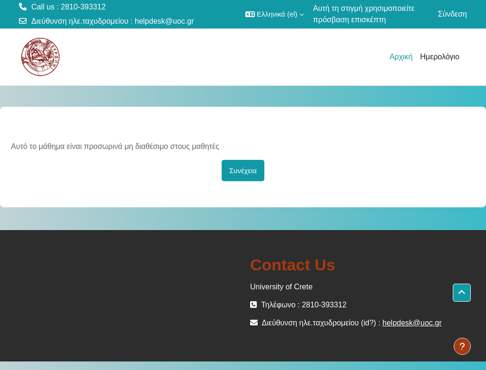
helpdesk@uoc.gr (164, 21)
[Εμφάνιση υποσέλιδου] (462, 346)
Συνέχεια (243, 170)
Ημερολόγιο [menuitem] (439, 57)
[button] (274, 14)
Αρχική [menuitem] (401, 57)
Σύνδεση (452, 14)
